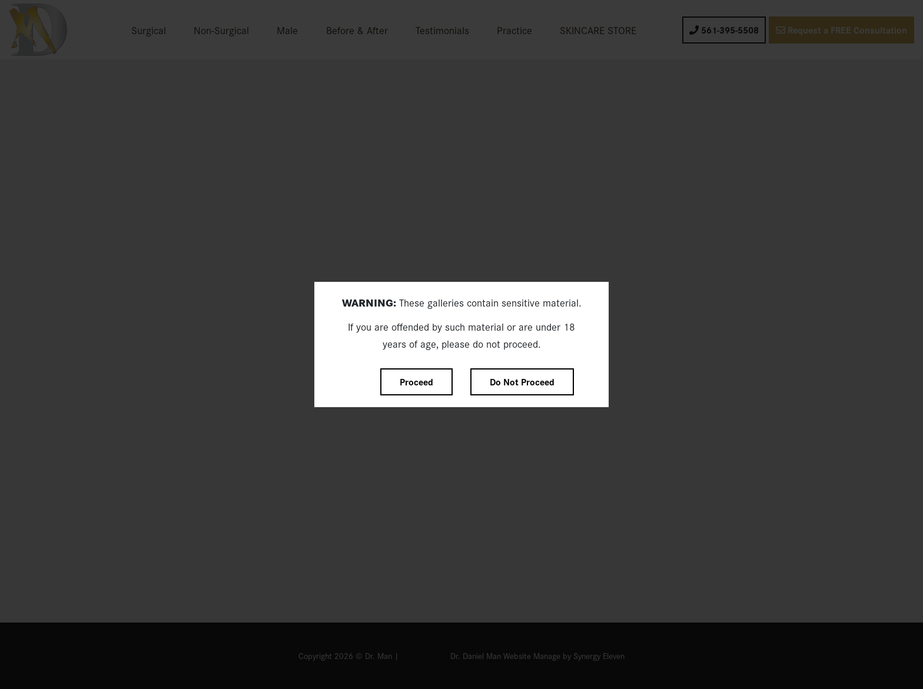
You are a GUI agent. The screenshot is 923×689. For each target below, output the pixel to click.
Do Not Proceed (522, 381)
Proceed (416, 381)
